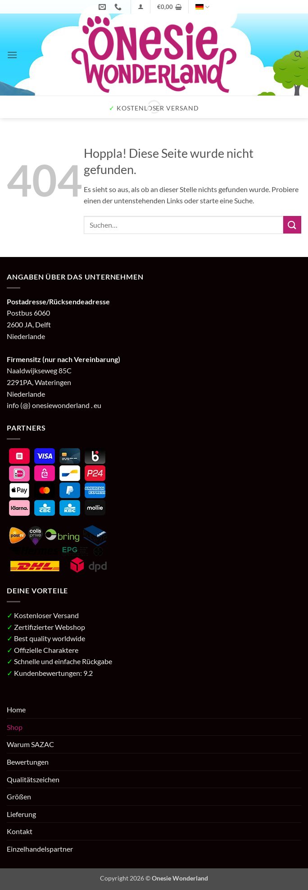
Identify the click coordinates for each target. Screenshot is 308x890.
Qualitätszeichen (33, 779)
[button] (141, 6)
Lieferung (21, 814)
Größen (19, 796)
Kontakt (19, 831)
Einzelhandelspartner (40, 848)
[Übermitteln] (292, 225)
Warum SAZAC (30, 744)
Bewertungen (28, 761)
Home (16, 709)
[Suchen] (297, 54)
